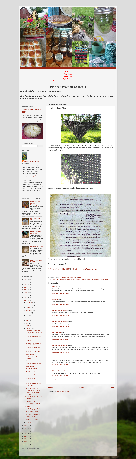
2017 (26, 300)
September (29, 310)
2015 (26, 428)
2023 (26, 284)
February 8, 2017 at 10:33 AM (61, 339)
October (28, 307)
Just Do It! (29, 406)
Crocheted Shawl (91, 279)
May (27, 320)
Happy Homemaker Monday (34, 336)
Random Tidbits (30, 378)
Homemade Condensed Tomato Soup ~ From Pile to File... (34, 332)
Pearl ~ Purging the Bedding (34, 409)
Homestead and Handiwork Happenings (35, 203)
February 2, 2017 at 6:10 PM (60, 293)
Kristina (76, 269)
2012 (26, 436)
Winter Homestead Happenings (35, 232)
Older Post (109, 388)
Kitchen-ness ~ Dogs (32, 411)
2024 (26, 282)
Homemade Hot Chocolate (35, 219)
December (29, 302)
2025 (26, 279)
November (29, 305)
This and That (30, 354)
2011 (26, 438)
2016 (26, 425)
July (27, 315)
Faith (54, 358)
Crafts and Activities (58, 279)
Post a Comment (55, 380)
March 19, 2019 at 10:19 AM (60, 365)
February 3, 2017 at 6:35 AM (60, 315)
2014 (26, 431)
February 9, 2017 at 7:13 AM (60, 352)
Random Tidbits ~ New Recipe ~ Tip (32, 357)
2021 (26, 289)
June (27, 318)
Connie (54, 286)
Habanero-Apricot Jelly (32, 419)
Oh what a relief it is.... (32, 380)
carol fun (55, 299)
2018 (26, 297)
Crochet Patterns (70, 279)
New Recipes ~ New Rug (33, 403)
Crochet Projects (81, 279)
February (29, 328)
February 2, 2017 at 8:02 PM (60, 304)
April (27, 323)
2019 (26, 295)
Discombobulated (31, 361)
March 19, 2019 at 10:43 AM (60, 376)
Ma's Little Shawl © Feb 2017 (59, 269)
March (28, 325)
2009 (26, 444)
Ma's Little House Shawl (33, 414)
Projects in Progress (31, 368)
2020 (26, 292)
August (28, 313)
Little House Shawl (102, 279)
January (28, 422)
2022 (26, 287)
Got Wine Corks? (31, 401)
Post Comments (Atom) (63, 391)
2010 (26, 441)
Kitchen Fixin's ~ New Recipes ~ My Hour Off (33, 389)
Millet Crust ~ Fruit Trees (33, 351)
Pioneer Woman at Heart (89, 269)
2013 (26, 433)
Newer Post (53, 388)
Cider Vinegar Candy (36, 246)
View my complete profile (29, 176)
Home (81, 388)
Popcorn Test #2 (30, 371)
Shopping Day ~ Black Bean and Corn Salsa (34, 344)
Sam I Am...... (56, 332)
